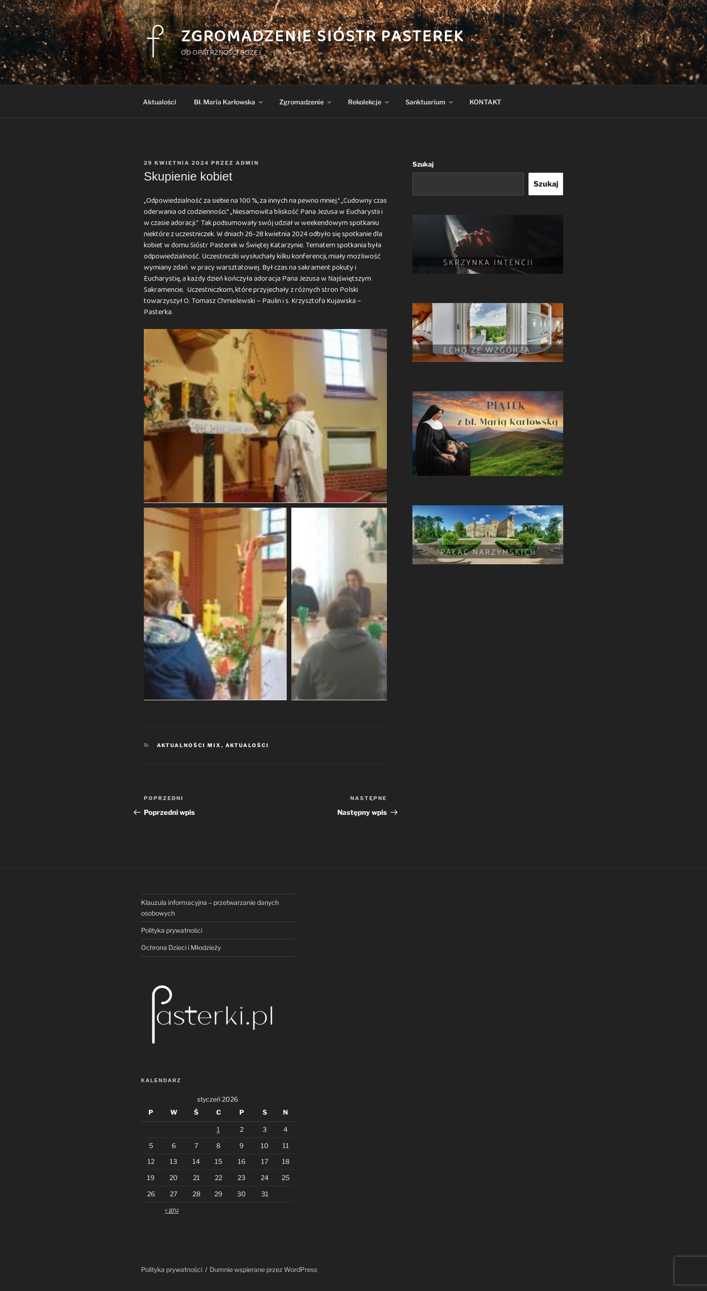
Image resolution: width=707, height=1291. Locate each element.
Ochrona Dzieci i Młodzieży (181, 947)
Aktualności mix (189, 745)
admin (247, 163)
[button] (265, 416)
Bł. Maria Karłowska (229, 102)
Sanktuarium (429, 102)
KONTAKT (485, 102)
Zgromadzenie (306, 102)
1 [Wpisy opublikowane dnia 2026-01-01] (218, 1129)
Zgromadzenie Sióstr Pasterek (322, 36)
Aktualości (159, 102)
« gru (172, 1210)
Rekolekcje (369, 102)
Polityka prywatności (171, 930)
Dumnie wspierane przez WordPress (263, 1269)
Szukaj (423, 164)
